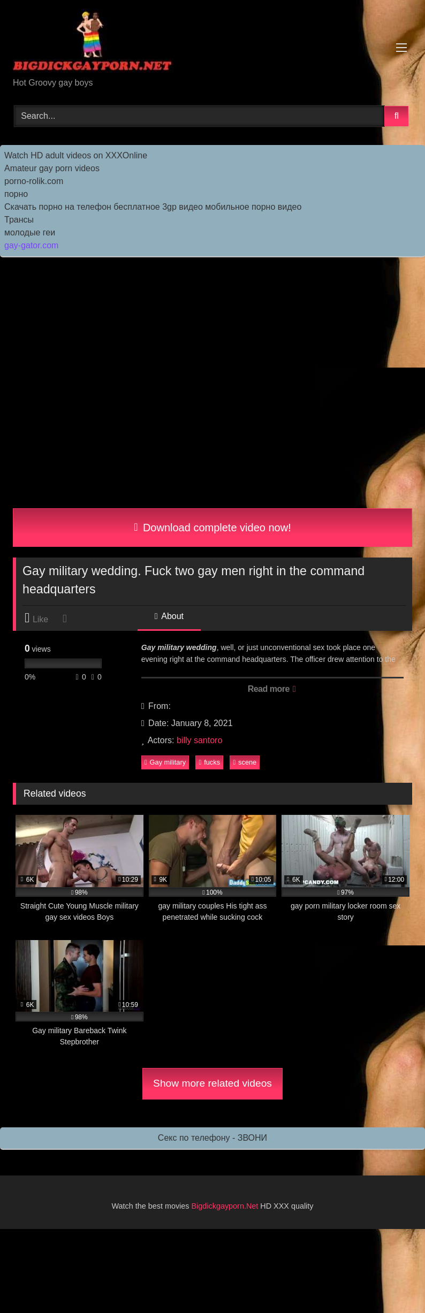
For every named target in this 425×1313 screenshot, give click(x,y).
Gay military (165, 762)
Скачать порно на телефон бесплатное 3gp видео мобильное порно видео (152, 206)
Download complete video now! (212, 527)
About (169, 616)
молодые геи (29, 232)
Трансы (19, 219)
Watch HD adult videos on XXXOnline (75, 155)
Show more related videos (212, 1083)
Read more (271, 688)
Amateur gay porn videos (52, 168)
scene (244, 762)
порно (16, 194)
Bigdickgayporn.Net (226, 1206)
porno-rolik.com (33, 181)
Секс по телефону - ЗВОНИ (212, 1137)
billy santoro (199, 740)
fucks (209, 762)
